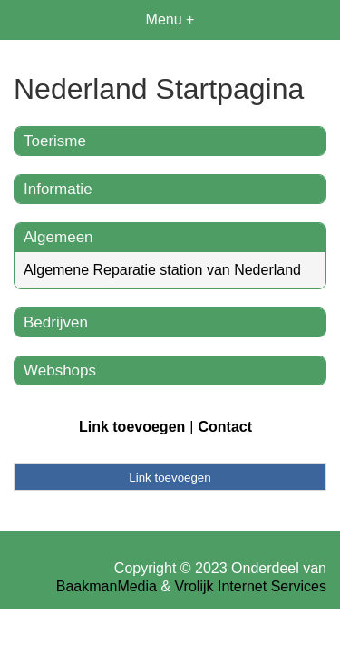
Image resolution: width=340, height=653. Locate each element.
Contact (225, 426)
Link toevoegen (132, 426)
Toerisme (55, 141)
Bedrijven (56, 322)
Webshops (60, 370)
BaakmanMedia (106, 586)
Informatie (58, 189)
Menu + (170, 19)
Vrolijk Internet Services (250, 586)
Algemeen (58, 237)
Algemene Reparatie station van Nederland (162, 270)
